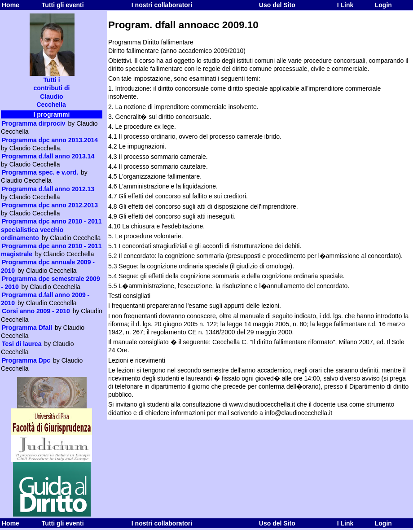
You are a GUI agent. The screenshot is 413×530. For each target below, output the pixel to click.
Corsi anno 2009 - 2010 (36, 311)
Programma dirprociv (34, 123)
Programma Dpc (26, 360)
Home (10, 5)
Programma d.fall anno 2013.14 (48, 156)
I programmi (52, 114)
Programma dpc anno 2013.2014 (50, 140)
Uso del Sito (277, 5)
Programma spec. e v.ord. (40, 172)
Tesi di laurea (21, 343)
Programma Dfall (27, 327)
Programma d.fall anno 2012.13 (48, 189)
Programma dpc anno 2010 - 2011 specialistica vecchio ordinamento (51, 229)
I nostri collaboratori (162, 5)
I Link (345, 5)
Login (383, 5)
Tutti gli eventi (63, 5)
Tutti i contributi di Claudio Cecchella (52, 89)
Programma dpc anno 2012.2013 (50, 205)
